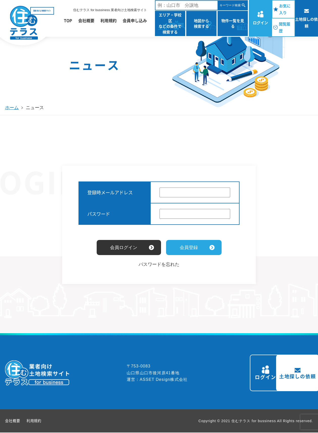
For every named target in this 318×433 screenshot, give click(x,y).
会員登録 (189, 247)
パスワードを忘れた (159, 264)
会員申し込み (135, 20)
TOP (68, 20)
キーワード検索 (230, 5)
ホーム (12, 107)
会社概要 (86, 20)
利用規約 (108, 20)
